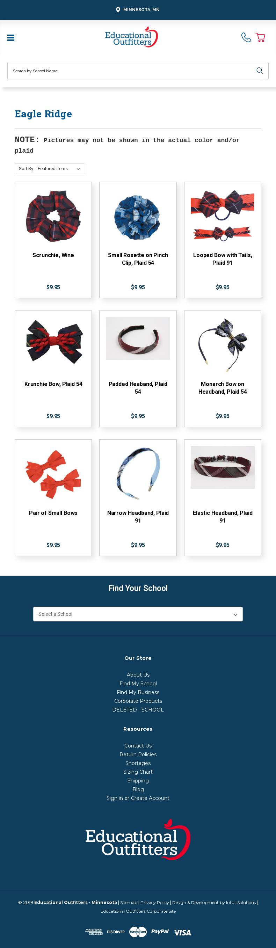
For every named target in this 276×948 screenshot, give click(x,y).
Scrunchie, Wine (53, 255)
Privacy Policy (154, 902)
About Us (138, 675)
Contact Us (138, 746)
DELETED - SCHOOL (138, 710)
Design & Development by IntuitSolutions (214, 902)
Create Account (150, 798)
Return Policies (138, 754)
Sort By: (26, 168)
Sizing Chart (138, 772)
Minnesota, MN (137, 10)
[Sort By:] (60, 168)
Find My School (138, 683)
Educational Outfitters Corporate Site (138, 911)
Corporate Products (138, 701)
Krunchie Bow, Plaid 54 (53, 384)
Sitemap (128, 902)
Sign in (115, 798)
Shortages (138, 763)
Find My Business (138, 692)
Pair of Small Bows (53, 513)
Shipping (138, 781)
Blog (138, 789)
